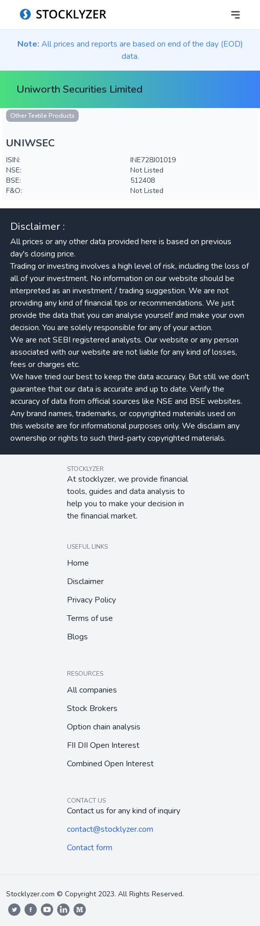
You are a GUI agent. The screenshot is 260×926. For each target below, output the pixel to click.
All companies (92, 690)
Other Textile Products (42, 116)
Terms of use (90, 618)
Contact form (89, 847)
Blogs (77, 636)
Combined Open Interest (110, 763)
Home (78, 563)
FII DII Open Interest (103, 745)
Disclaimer (85, 581)
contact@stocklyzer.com (110, 829)
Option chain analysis (103, 727)
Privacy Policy (91, 600)
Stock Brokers (92, 708)
